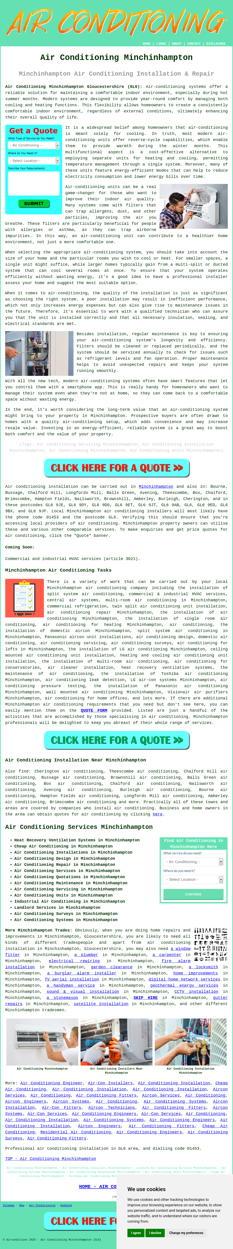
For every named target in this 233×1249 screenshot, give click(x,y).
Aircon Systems (71, 1101)
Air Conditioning (50, 1095)
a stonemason (62, 998)
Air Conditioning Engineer (51, 1083)
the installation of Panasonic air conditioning (161, 686)
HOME (147, 44)
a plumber (86, 955)
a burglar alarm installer (81, 973)
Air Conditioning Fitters (106, 1095)
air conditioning (98, 523)
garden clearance (111, 967)
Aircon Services (161, 1095)
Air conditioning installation (41, 486)
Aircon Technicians (111, 1107)
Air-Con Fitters (61, 1107)
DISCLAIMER (215, 44)
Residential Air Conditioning (76, 1132)
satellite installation (101, 1004)
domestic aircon (70, 631)
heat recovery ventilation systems (167, 667)
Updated (66, 1205)
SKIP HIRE (146, 998)
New (21, 1205)
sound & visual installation (83, 991)
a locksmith (203, 967)
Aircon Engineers (25, 1101)
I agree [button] (136, 1233)
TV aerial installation (72, 979)
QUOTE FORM (94, 710)
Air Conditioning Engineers (104, 1114)
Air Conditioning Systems (175, 1101)
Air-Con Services (47, 1114)
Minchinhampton (156, 486)
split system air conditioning (178, 631)
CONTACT (194, 44)
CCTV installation (196, 991)
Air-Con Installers (110, 1083)
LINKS (161, 44)
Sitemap (8, 1205)
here (157, 814)
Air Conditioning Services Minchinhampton (79, 827)
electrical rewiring (74, 961)
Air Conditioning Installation (174, 1083)
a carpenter (167, 955)
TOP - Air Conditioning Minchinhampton (50, 1159)
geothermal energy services (184, 985)
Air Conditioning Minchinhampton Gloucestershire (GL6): (73, 86)
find (23, 771)
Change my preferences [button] (186, 1233)
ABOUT (177, 44)
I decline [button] (155, 1233)
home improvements (195, 973)
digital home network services (184, 979)
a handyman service (71, 985)
